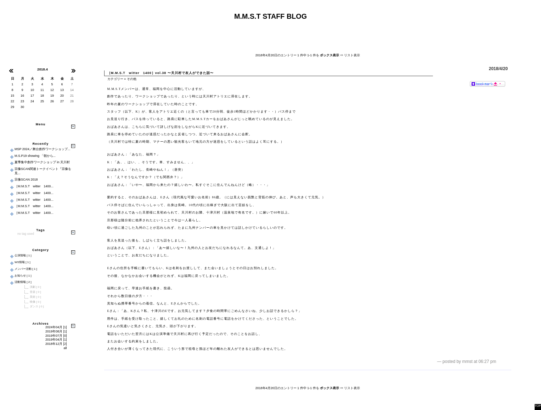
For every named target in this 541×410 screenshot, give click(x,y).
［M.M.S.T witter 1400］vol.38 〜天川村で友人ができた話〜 (160, 73)
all (65, 348)
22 (12, 101)
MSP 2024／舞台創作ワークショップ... (42, 149)
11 (42, 90)
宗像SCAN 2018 (26, 179)
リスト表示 (352, 55)
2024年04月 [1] (56, 327)
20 (62, 95)
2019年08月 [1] (56, 331)
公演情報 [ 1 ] (23, 255)
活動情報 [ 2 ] (23, 282)
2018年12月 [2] (56, 344)
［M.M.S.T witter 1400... (34, 186)
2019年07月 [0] (56, 335)
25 (42, 101)
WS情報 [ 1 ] (22, 262)
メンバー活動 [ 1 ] (26, 269)
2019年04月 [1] (56, 339)
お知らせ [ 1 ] (23, 275)
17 (32, 95)
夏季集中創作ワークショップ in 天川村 (42, 162)
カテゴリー (115, 79)
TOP (538, 406)
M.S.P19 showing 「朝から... (35, 156)
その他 (131, 79)
